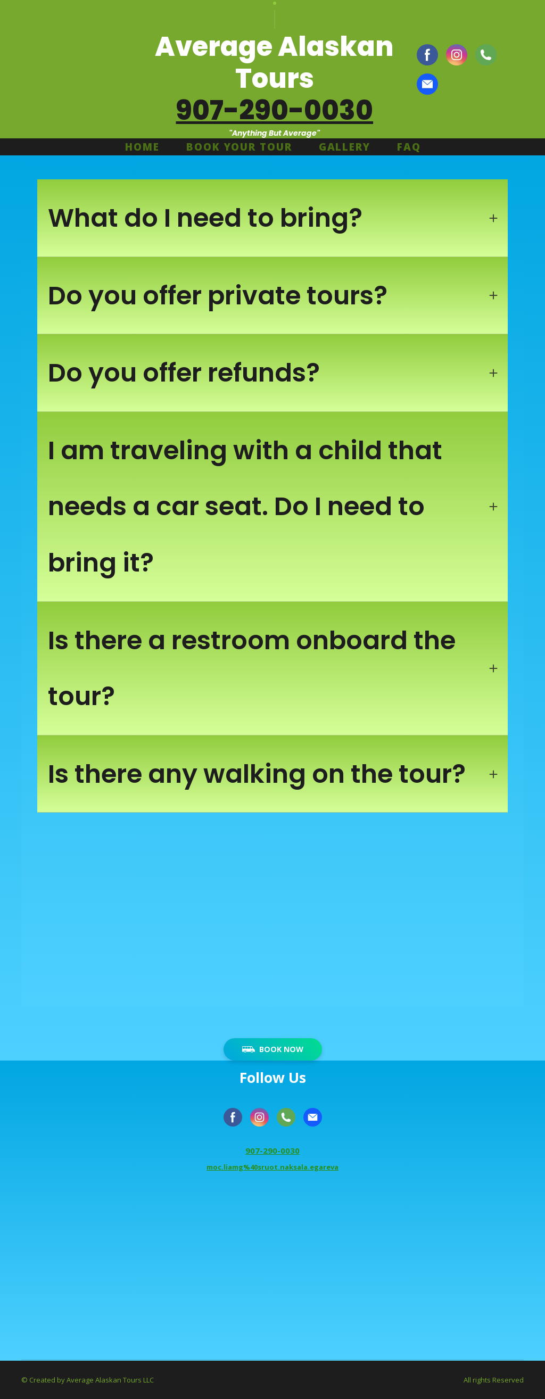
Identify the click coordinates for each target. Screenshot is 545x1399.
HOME (142, 147)
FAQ (409, 147)
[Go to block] (272, 1274)
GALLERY (344, 147)
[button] (427, 54)
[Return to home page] (69, 68)
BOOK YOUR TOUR (239, 147)
